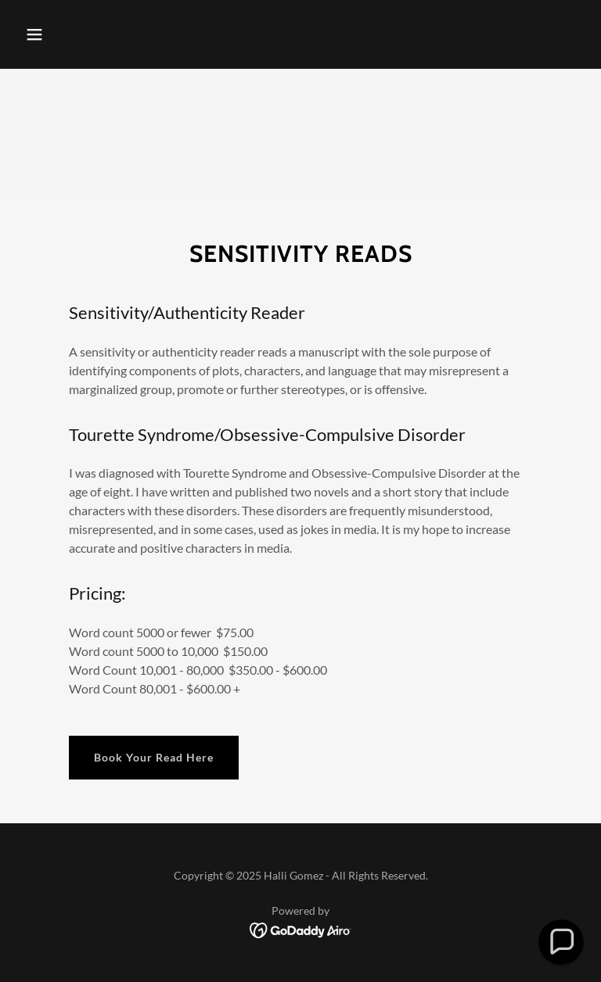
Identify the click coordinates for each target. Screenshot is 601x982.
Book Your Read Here (154, 757)
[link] (301, 929)
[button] (34, 34)
